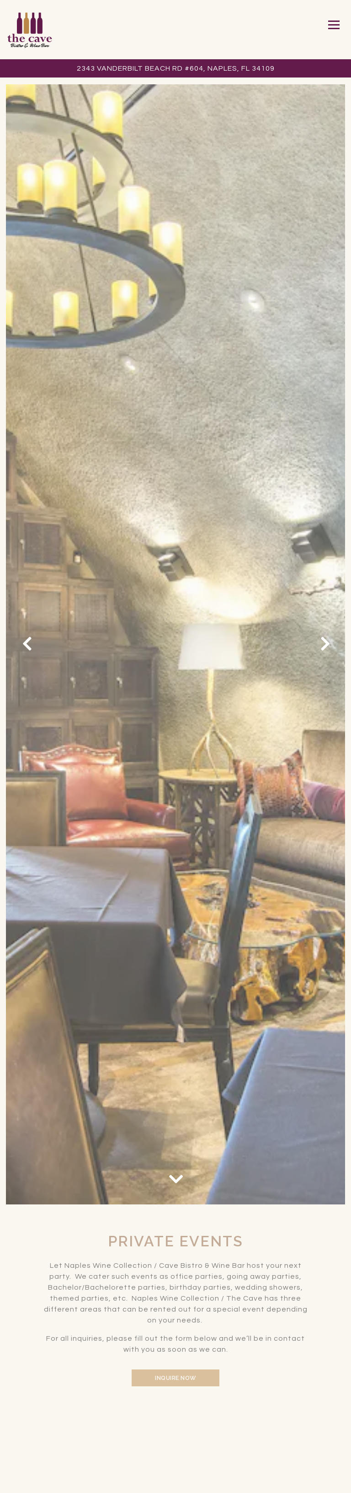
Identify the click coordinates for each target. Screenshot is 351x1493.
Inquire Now (175, 1377)
